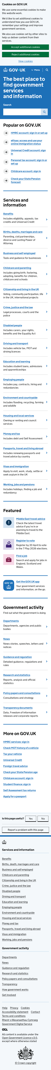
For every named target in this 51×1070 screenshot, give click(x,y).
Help (4, 1007)
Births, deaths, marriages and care (22, 231)
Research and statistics (16, 675)
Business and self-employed (19, 253)
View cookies (25, 61)
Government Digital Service (17, 1024)
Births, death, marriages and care (20, 864)
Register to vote (25, 540)
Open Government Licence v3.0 (19, 1037)
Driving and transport (15, 343)
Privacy (14, 1007)
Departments (11, 620)
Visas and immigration (16, 466)
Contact (35, 1011)
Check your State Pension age (20, 772)
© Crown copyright (25, 1062)
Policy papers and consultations (21, 693)
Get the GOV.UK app (27, 581)
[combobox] (22, 112)
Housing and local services (18, 415)
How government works (15, 989)
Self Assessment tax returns (19, 790)
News (6, 639)
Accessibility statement (15, 1011)
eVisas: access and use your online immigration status (26, 142)
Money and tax (11, 433)
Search (7, 104)
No (45, 818)
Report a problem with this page (25, 829)
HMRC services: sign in (16, 741)
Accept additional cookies (25, 47)
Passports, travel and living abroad (23, 448)
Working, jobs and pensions (19, 484)
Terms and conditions (14, 1015)
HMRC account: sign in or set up (29, 132)
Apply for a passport (14, 796)
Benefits (8, 213)
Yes (32, 818)
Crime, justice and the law (18, 307)
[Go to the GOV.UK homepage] (14, 69)
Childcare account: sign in (26, 171)
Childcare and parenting (17, 267)
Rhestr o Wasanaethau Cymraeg (20, 1020)
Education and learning (16, 361)
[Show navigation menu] (36, 70)
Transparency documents (18, 707)
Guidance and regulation (17, 657)
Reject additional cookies (25, 54)
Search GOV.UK (43, 112)
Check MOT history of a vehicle (20, 747)
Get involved (9, 994)
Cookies (25, 1007)
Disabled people (12, 325)
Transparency (9, 984)
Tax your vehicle (12, 754)
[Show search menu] (47, 70)
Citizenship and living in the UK (21, 289)
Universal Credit (12, 760)
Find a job (21, 555)
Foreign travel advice (15, 766)
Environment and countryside (20, 397)
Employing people (13, 379)
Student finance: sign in (17, 784)
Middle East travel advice (30, 518)
